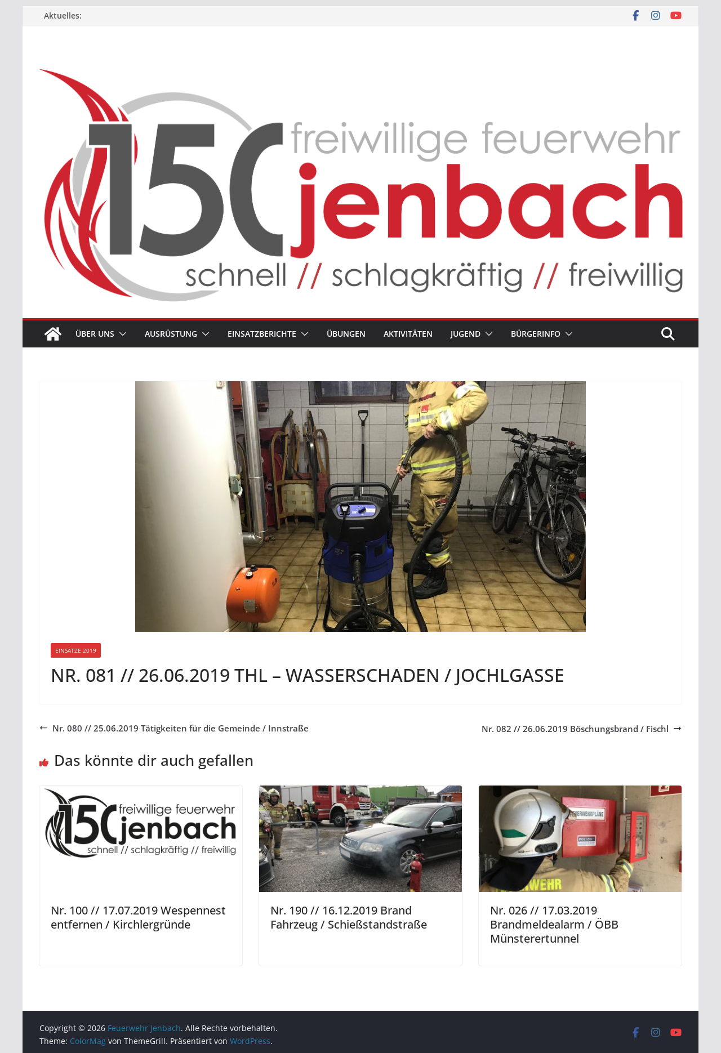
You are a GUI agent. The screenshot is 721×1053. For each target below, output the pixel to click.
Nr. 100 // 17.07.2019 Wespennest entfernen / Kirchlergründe (138, 917)
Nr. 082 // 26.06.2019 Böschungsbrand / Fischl (582, 728)
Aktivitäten (408, 333)
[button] (120, 334)
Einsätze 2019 (75, 650)
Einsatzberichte (262, 333)
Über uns (94, 333)
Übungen (346, 333)
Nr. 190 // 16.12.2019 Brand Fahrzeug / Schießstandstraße (348, 917)
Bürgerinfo (535, 333)
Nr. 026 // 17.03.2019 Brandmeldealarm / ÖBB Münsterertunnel (554, 924)
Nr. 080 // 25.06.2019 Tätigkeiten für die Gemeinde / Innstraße (174, 728)
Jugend (465, 333)
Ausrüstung (171, 333)
